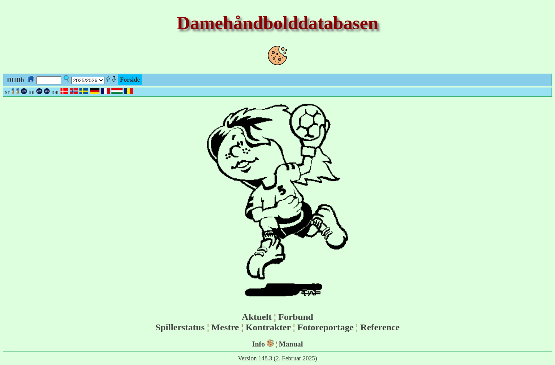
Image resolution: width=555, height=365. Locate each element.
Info (258, 344)
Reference (380, 327)
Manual (291, 344)
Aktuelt (256, 317)
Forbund (295, 317)
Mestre (225, 327)
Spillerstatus (180, 327)
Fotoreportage (325, 327)
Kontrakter (268, 327)
